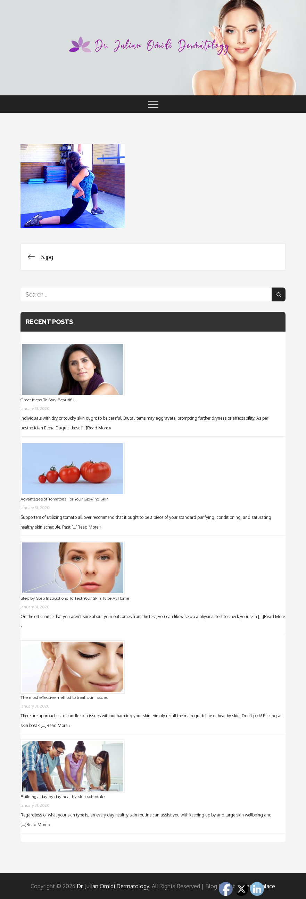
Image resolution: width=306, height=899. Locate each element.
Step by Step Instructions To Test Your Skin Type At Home (74, 598)
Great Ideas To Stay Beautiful (47, 399)
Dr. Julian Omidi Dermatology (113, 886)
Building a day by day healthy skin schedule (62, 796)
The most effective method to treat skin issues (64, 697)
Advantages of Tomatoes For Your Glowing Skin (64, 499)
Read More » (99, 427)
